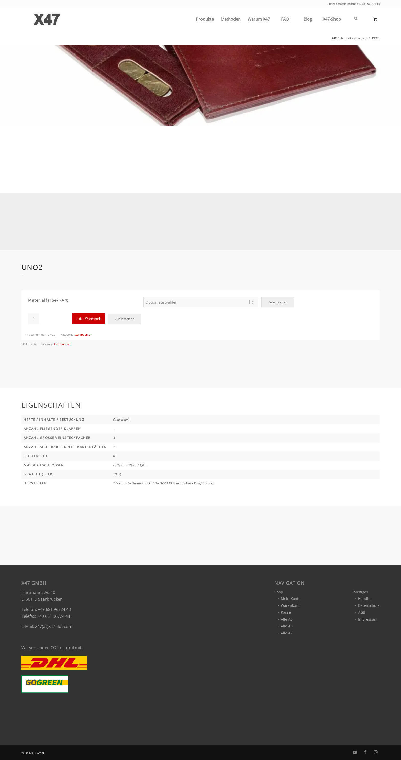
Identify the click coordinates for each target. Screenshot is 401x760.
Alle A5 (287, 619)
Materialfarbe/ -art (48, 300)
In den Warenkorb (88, 318)
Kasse (286, 612)
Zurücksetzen (277, 302)
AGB (361, 612)
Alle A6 (287, 626)
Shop (278, 592)
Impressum (367, 619)
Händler (365, 598)
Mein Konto (290, 598)
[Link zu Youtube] (355, 752)
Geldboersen (83, 334)
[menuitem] (204, 19)
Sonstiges (360, 592)
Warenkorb (290, 605)
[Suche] (355, 19)
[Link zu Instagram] (376, 752)
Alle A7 (287, 633)
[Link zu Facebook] (365, 752)
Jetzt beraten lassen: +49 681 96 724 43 (354, 4)
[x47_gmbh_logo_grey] (46, 19)
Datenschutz (369, 605)
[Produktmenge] (33, 318)
